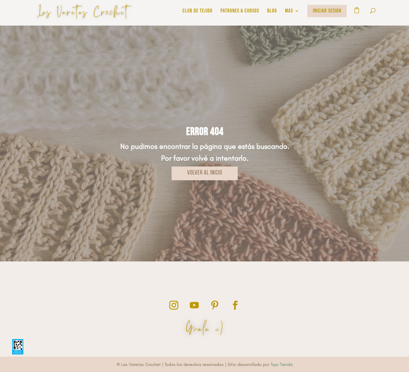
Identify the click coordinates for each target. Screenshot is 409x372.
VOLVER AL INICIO (204, 173)
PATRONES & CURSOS (239, 11)
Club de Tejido (197, 11)
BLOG (272, 11)
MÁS (289, 11)
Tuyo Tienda (282, 364)
